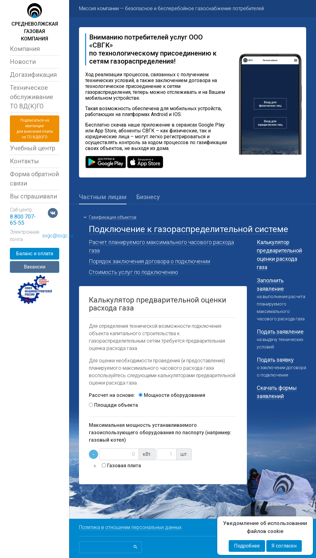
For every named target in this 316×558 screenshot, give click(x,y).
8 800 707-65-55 (23, 219)
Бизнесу (148, 197)
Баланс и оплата (34, 253)
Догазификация (33, 74)
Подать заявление (280, 331)
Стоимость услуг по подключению (133, 272)
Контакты (24, 161)
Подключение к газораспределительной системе (188, 229)
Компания (25, 48)
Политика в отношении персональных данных (130, 527)
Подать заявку (275, 359)
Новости (23, 61)
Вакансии (34, 267)
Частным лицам (103, 197)
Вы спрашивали (33, 196)
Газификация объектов (112, 217)
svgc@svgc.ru (57, 236)
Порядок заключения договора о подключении (149, 261)
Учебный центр (32, 148)
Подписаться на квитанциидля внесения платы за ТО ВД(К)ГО (34, 128)
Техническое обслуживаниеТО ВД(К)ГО (31, 97)
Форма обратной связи (34, 178)
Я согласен (284, 546)
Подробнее (247, 546)
